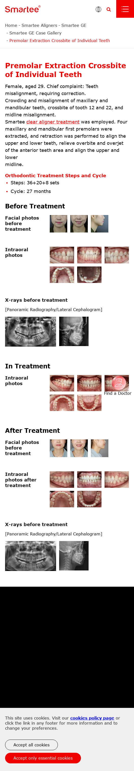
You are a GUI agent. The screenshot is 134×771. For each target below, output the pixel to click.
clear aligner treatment (52, 121)
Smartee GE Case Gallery (35, 33)
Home (11, 25)
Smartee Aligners (39, 25)
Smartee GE (73, 25)
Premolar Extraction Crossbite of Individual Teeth (59, 40)
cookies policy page (92, 718)
